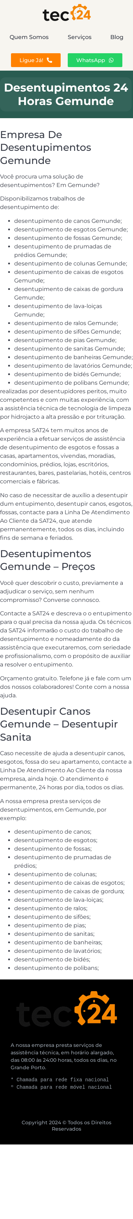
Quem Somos (29, 37)
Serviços (80, 37)
